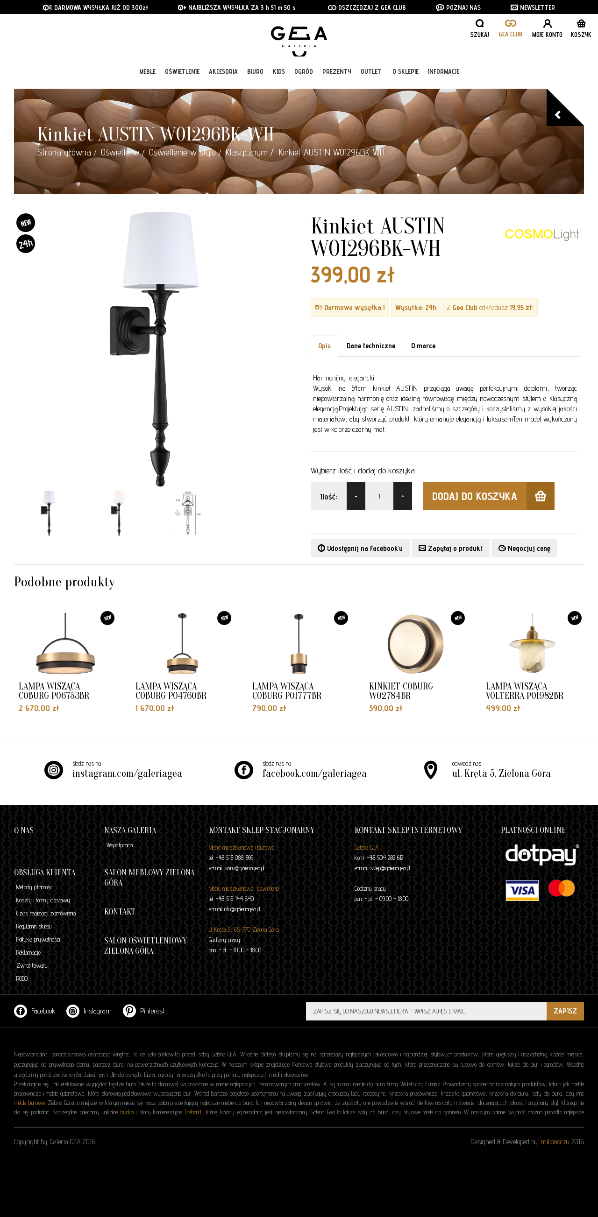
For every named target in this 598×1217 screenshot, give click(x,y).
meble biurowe (29, 1102)
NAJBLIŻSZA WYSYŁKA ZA (219, 7)
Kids (279, 75)
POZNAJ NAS (458, 7)
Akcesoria (223, 75)
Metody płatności (34, 887)
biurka (127, 1112)
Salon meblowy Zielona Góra (149, 878)
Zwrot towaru (31, 965)
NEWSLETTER (533, 7)
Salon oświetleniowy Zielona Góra (145, 946)
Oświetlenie (182, 75)
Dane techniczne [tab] (371, 345)
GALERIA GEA (302, 37)
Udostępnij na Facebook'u (360, 548)
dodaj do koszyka (493, 496)
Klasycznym (247, 152)
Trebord (193, 1112)
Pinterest (143, 1011)
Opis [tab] (324, 345)
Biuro (255, 75)
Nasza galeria (130, 831)
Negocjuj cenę (524, 548)
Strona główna (64, 152)
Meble (147, 75)
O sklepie (405, 75)
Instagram (89, 1011)
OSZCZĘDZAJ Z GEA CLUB (367, 7)
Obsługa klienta (44, 873)
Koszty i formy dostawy (43, 900)
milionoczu (555, 1141)
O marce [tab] (423, 345)
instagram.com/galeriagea (127, 773)
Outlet (371, 75)
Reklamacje (28, 952)
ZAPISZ (565, 1010)
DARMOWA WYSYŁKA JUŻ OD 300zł (95, 7)
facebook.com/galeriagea (315, 773)
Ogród (303, 75)
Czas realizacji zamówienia (46, 913)
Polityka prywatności (38, 939)
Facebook (34, 1011)
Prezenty (336, 75)
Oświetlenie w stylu (182, 152)
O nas (24, 831)
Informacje (443, 75)
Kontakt (119, 912)
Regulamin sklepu (33, 926)
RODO (22, 978)
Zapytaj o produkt (451, 548)
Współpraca (120, 845)
